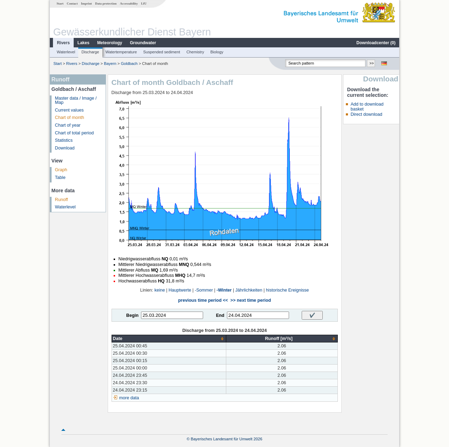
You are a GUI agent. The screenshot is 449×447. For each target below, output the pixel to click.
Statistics (64, 140)
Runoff (61, 199)
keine (159, 290)
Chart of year (68, 125)
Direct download (366, 114)
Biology (216, 52)
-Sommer (204, 290)
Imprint (86, 3)
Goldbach (129, 63)
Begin (132, 315)
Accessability (129, 3)
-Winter (224, 290)
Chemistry (195, 52)
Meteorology (109, 42)
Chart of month (69, 117)
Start (59, 3)
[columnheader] (169, 338)
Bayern (110, 63)
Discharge (90, 52)
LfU (144, 3)
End (220, 315)
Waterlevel (66, 52)
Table (60, 177)
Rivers (63, 42)
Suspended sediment (161, 52)
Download (65, 148)
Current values (69, 110)
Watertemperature (121, 52)
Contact (72, 3)
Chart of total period (74, 133)
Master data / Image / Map (76, 100)
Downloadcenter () (375, 42)
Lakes (83, 42)
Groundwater (143, 42)
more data (129, 397)
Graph (61, 169)
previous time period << (203, 300)
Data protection (105, 3)
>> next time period (250, 300)
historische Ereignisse (287, 290)
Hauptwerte (180, 290)
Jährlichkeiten (248, 290)
